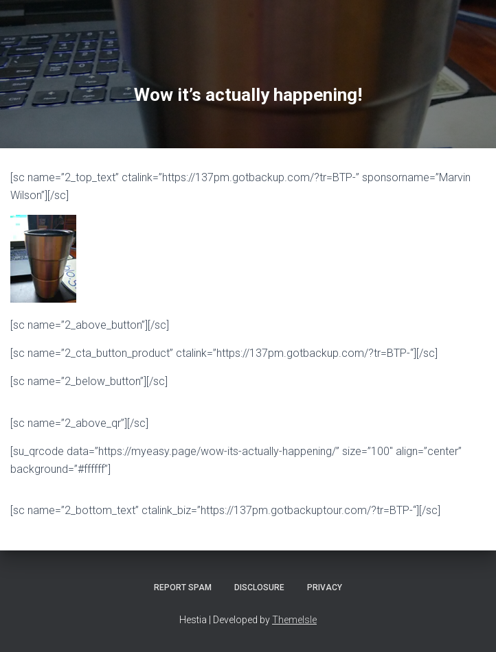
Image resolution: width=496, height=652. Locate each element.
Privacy (324, 587)
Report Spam (183, 587)
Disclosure (259, 587)
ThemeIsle (294, 619)
